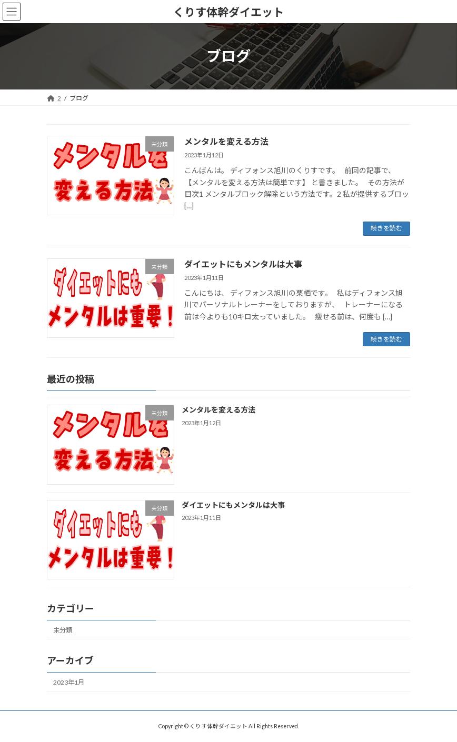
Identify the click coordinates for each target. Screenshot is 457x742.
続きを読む (386, 228)
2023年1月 (68, 682)
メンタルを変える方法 (226, 141)
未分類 (62, 630)
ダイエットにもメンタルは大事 (243, 264)
